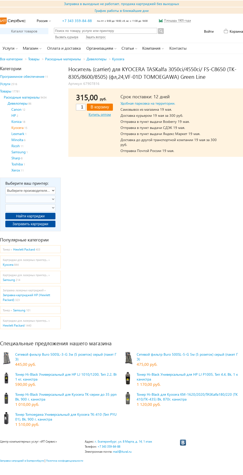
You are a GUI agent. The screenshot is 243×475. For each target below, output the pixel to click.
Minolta (17, 139)
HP (13, 115)
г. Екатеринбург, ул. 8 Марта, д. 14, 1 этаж (123, 441)
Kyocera (118, 58)
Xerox (15, 170)
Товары (33, 58)
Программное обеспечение (22, 76)
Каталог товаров (24, 31)
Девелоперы (97, 58)
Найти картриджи (30, 216)
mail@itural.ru (122, 451)
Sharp (15, 158)
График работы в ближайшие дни (122, 10)
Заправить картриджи (30, 224)
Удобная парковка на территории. (147, 103)
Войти (209, 31)
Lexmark (17, 133)
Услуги (5, 83)
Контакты (178, 48)
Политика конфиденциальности (64, 460)
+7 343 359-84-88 (77, 20)
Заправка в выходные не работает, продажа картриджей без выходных (121, 3)
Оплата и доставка (64, 48)
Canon (16, 109)
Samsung (18, 151)
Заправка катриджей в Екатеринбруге (22, 460)
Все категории (11, 58)
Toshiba (17, 164)
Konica (16, 121)
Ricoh (15, 145)
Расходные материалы (63, 58)
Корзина (236, 31)
